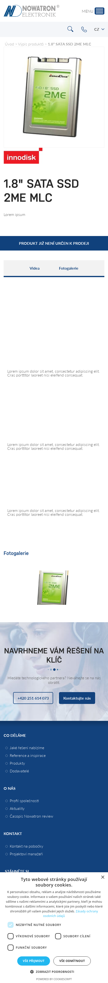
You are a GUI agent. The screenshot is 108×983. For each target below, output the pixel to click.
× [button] (102, 877)
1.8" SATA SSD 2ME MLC (69, 44)
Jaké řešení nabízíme (27, 747)
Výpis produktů (31, 44)
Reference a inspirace (28, 755)
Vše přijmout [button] (33, 961)
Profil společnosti (24, 800)
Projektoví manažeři (26, 854)
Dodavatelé (19, 771)
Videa (35, 268)
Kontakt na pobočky (26, 846)
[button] (54, 971)
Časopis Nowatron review (31, 816)
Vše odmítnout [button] (72, 961)
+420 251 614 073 (84, 29)
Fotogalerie (68, 268)
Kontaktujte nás (77, 698)
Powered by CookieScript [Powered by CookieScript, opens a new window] (54, 979)
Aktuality (17, 808)
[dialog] (54, 927)
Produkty (17, 763)
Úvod (9, 44)
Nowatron (31, 11)
